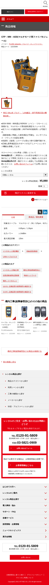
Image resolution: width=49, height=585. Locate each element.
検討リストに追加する (25, 193)
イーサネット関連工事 (11, 270)
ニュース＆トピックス (12, 530)
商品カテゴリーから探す (18, 381)
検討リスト (10, 11)
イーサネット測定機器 (11, 251)
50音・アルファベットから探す (21, 406)
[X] (40, 212)
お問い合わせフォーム (23, 164)
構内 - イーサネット (10, 281)
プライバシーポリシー (34, 575)
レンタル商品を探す (13, 374)
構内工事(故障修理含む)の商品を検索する (25, 351)
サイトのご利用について (24, 578)
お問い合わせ (25, 557)
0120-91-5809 (26, 435)
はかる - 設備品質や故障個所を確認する (17, 286)
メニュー (8, 19)
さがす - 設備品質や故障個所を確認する (17, 292)
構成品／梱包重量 (36, 217)
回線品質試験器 (32, 251)
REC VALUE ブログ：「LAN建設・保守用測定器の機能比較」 (25, 114)
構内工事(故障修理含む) (31, 270)
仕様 (13, 217)
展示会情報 (7, 537)
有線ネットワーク (30, 275)
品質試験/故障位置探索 (11, 275)
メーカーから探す (15, 400)
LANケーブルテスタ (10, 257)
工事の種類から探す (16, 394)
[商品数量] (45, 186)
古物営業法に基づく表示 (15, 575)
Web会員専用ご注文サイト (35, 11)
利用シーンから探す (16, 387)
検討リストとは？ (41, 200)
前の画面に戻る (9, 362)
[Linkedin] (45, 212)
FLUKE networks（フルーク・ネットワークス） (26, 44)
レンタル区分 (6, 171)
